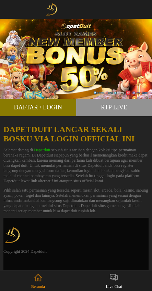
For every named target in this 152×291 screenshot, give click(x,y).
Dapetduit (42, 150)
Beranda (38, 281)
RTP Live (114, 107)
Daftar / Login (38, 107)
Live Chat (114, 281)
